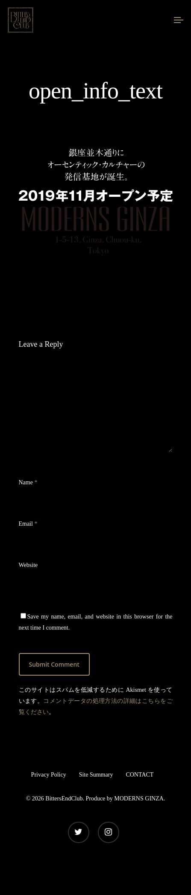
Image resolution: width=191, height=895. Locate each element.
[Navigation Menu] (178, 20)
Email (28, 524)
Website (28, 565)
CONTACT (139, 774)
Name (28, 482)
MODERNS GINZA (139, 798)
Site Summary (96, 774)
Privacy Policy (48, 774)
